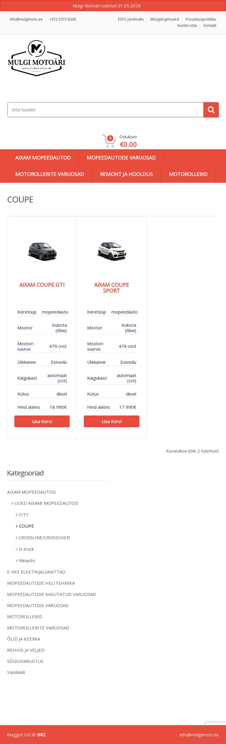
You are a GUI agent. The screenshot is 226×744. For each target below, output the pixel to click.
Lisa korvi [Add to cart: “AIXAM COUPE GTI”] (42, 421)
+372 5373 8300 (62, 19)
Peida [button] (147, 6)
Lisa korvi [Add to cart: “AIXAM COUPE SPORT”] (112, 421)
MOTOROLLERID (188, 174)
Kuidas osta (187, 25)
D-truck (26, 549)
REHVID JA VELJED (25, 650)
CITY (24, 514)
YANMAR (16, 672)
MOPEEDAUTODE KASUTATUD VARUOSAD (51, 594)
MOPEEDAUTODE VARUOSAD (121, 157)
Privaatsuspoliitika (201, 19)
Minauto (27, 560)
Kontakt (210, 25)
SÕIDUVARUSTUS (25, 661)
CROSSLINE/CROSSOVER (44, 537)
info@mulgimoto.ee (26, 19)
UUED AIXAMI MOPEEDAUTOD (46, 503)
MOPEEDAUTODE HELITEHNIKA (41, 583)
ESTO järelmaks (131, 19)
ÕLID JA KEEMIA (23, 639)
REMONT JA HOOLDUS (126, 174)
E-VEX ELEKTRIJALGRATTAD (36, 572)
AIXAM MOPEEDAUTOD (43, 157)
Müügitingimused (164, 19)
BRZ (41, 735)
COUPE (26, 526)
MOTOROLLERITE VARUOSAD (49, 174)
